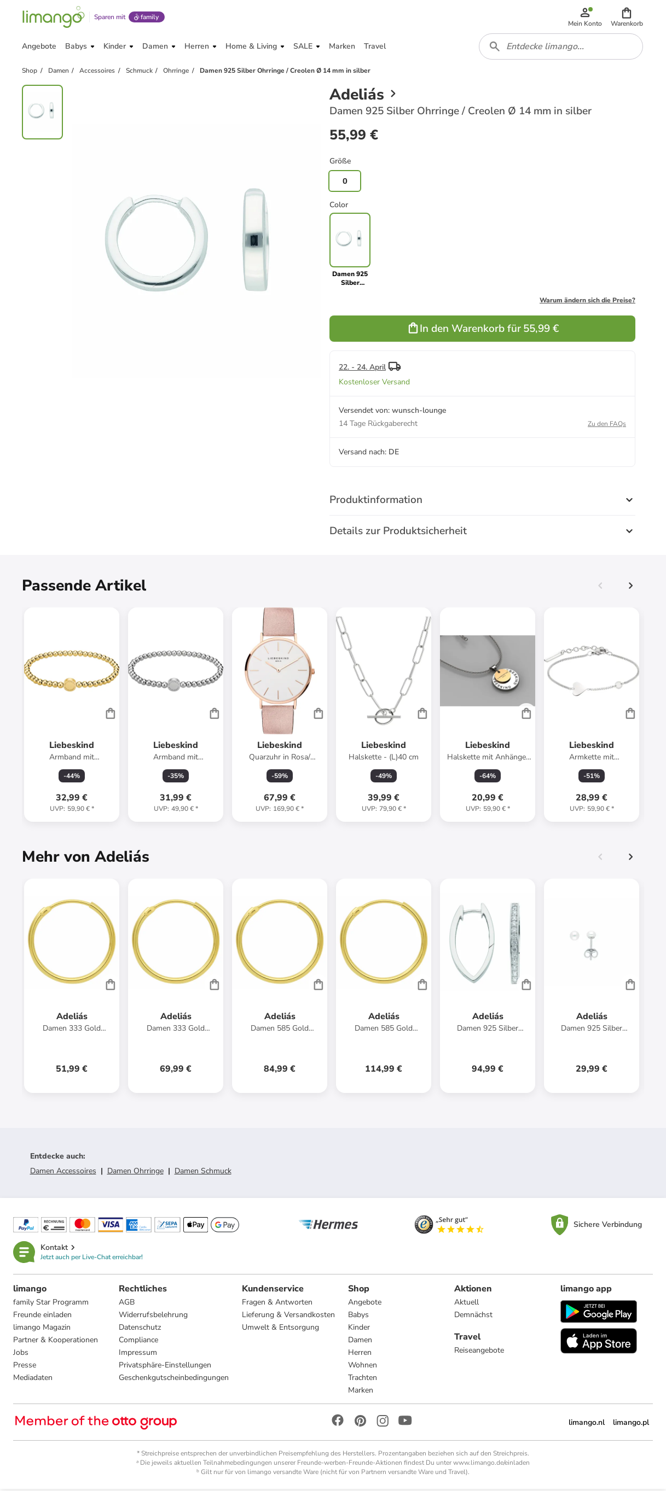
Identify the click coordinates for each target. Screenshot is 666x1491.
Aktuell (466, 1304)
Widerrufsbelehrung (153, 1316)
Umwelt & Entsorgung (281, 1329)
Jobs (20, 1354)
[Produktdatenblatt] (71, 716)
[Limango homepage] (53, 17)
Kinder (359, 1329)
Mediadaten (33, 1379)
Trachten (363, 1379)
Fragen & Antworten (277, 1304)
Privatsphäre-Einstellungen (165, 1366)
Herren (360, 1354)
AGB (127, 1304)
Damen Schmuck (203, 1172)
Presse (24, 1366)
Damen (361, 1341)
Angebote (365, 1304)
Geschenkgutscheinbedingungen (174, 1379)
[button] (627, 17)
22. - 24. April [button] (362, 369)
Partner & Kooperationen (55, 1341)
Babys (359, 1316)
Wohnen (363, 1366)
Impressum (138, 1354)
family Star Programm (51, 1304)
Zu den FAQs (607, 425)
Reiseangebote (479, 1352)
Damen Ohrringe (135, 1172)
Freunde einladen (42, 1316)
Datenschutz (140, 1329)
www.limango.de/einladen (491, 1464)
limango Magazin (42, 1329)
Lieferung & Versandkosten (288, 1316)
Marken (361, 1392)
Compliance (139, 1341)
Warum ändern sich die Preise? (587, 301)
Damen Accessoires (63, 1172)
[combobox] (561, 48)
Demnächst (473, 1316)
